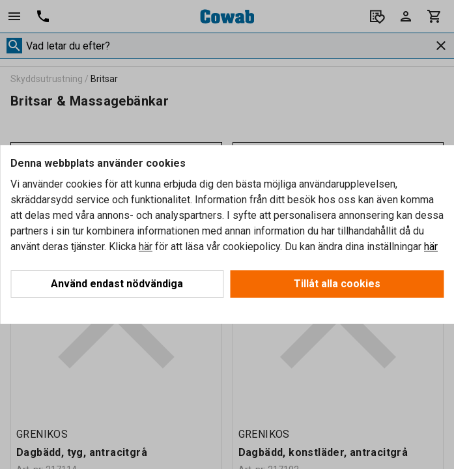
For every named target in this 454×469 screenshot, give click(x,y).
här (145, 246)
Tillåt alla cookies (337, 283)
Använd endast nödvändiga (117, 283)
